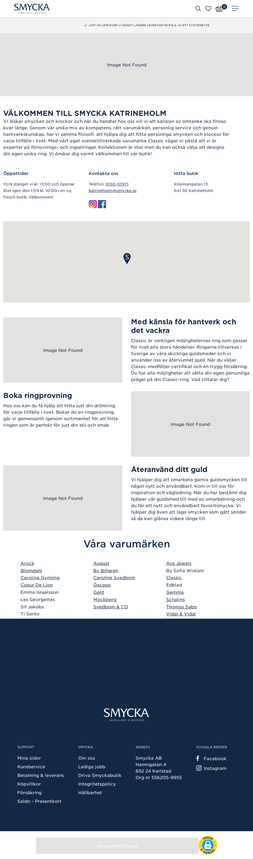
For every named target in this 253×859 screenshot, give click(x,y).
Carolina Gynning (40, 577)
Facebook (211, 758)
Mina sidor (29, 757)
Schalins (175, 599)
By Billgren (105, 570)
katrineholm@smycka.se (113, 190)
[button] (127, 258)
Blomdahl (31, 570)
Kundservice (31, 766)
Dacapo (102, 584)
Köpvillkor (29, 783)
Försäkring (29, 792)
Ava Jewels (178, 563)
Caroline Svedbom (114, 577)
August (101, 563)
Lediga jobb (91, 766)
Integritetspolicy (97, 783)
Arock (27, 563)
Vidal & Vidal (181, 613)
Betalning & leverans (40, 775)
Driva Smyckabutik (99, 775)
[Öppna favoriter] (208, 9)
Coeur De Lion (37, 584)
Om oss (86, 757)
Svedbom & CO (110, 606)
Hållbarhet (90, 792)
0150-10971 (117, 183)
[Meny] (235, 9)
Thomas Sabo (181, 606)
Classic (174, 577)
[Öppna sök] (198, 8)
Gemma (175, 592)
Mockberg (104, 599)
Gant (98, 592)
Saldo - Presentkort (39, 801)
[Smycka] (32, 9)
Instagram (211, 768)
